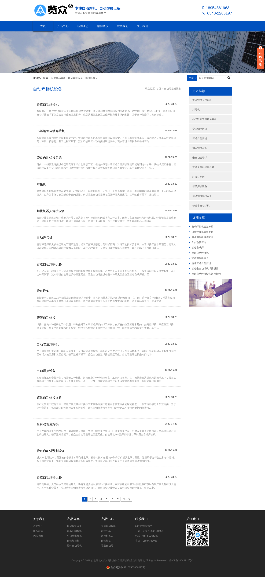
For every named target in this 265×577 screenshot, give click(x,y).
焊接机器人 (91, 78)
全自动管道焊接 (48, 424)
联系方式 (38, 530)
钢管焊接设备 (199, 148)
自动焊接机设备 (172, 88)
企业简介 (38, 526)
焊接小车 (106, 530)
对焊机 (196, 109)
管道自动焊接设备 (49, 264)
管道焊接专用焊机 (202, 100)
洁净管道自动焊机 (201, 263)
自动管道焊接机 (48, 344)
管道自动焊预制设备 (51, 451)
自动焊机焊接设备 (202, 196)
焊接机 (41, 184)
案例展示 (102, 26)
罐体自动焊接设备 (49, 397)
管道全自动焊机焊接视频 (205, 268)
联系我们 (122, 26)
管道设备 (43, 291)
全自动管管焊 (199, 157)
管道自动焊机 (58, 78)
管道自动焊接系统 (49, 157)
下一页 (126, 499)
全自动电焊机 (199, 128)
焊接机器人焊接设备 (51, 211)
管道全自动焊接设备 (203, 167)
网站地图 (38, 535)
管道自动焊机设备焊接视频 (206, 273)
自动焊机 (106, 540)
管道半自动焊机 (200, 205)
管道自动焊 (198, 247)
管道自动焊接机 (48, 104)
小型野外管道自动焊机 (204, 119)
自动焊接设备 (75, 78)
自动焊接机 (44, 237)
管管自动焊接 (46, 317)
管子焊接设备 (199, 186)
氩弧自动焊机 (74, 530)
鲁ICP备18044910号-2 (181, 560)
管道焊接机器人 (200, 258)
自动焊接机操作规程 (203, 237)
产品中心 (62, 26)
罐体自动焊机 (74, 545)
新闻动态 (82, 26)
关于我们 (142, 26)
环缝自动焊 (198, 176)
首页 (43, 26)
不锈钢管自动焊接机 (51, 131)
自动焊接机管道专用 (203, 226)
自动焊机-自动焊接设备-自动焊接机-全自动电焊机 (118, 560)
